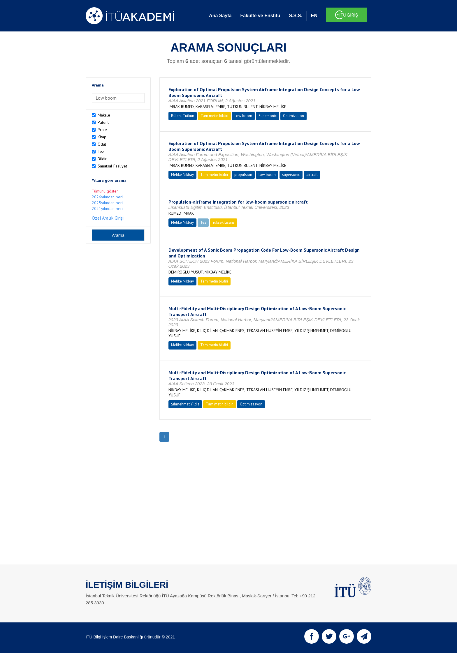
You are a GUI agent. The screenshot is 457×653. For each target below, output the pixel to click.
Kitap (102, 137)
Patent (103, 122)
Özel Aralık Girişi (108, 218)
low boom (267, 174)
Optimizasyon (251, 404)
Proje (102, 129)
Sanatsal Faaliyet (112, 166)
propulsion (243, 174)
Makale (104, 115)
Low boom (243, 115)
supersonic (291, 174)
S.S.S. (295, 15)
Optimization (293, 115)
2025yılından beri (107, 202)
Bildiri (103, 158)
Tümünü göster (105, 191)
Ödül (102, 144)
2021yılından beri (107, 208)
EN (314, 15)
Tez (101, 151)
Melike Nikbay (182, 174)
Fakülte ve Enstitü (260, 15)
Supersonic (268, 115)
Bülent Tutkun (182, 115)
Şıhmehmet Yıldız (185, 404)
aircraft (312, 174)
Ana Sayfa (220, 15)
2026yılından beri (107, 197)
